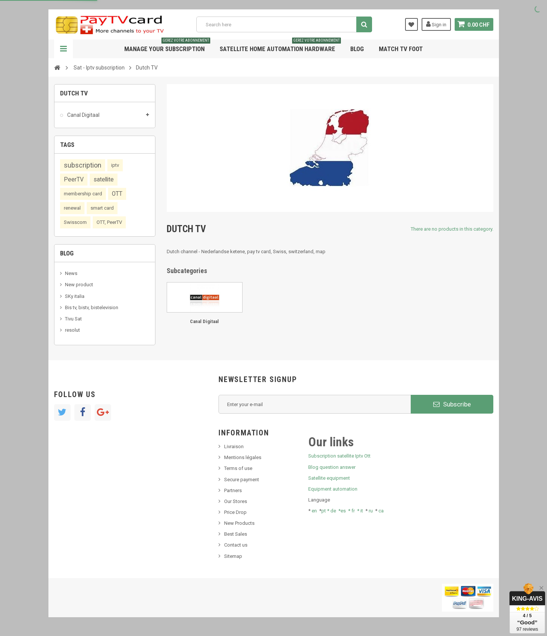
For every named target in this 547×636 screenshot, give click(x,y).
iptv (115, 165)
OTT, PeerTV (109, 222)
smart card (102, 208)
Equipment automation (332, 489)
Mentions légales (242, 457)
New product (79, 284)
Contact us (235, 545)
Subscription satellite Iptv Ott (339, 456)
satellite (103, 179)
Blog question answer (332, 467)
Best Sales (235, 534)
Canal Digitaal (82, 115)
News (71, 273)
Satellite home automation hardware (280, 46)
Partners (233, 490)
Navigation (63, 48)
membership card (83, 193)
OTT (117, 193)
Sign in (436, 24)
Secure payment (241, 479)
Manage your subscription (167, 46)
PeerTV (74, 179)
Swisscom (75, 222)
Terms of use (238, 468)
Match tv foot (401, 49)
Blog (357, 49)
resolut (72, 330)
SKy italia (74, 296)
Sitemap (233, 556)
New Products (239, 523)
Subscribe (452, 404)
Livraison (234, 446)
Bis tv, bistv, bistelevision (91, 307)
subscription (82, 165)
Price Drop (235, 512)
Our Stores (235, 501)
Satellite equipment (329, 478)
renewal (72, 208)
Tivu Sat (73, 319)
